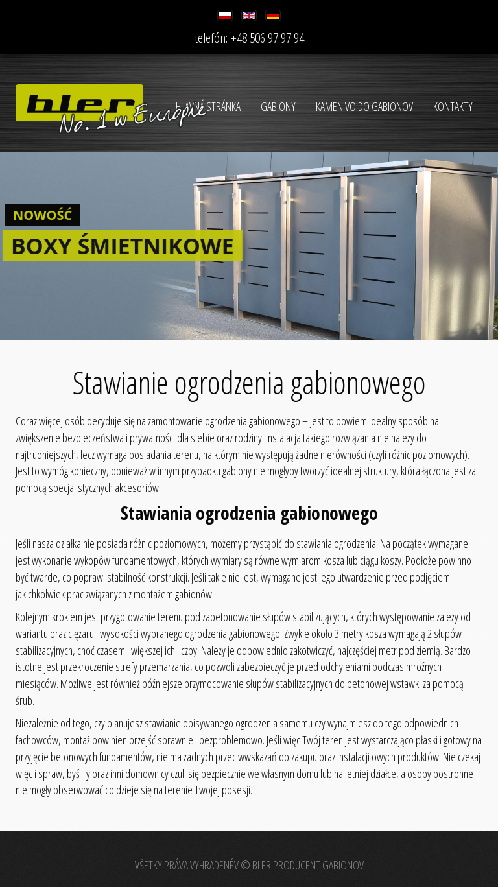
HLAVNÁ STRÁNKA (208, 106)
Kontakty (453, 106)
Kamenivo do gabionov (364, 106)
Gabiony (278, 106)
